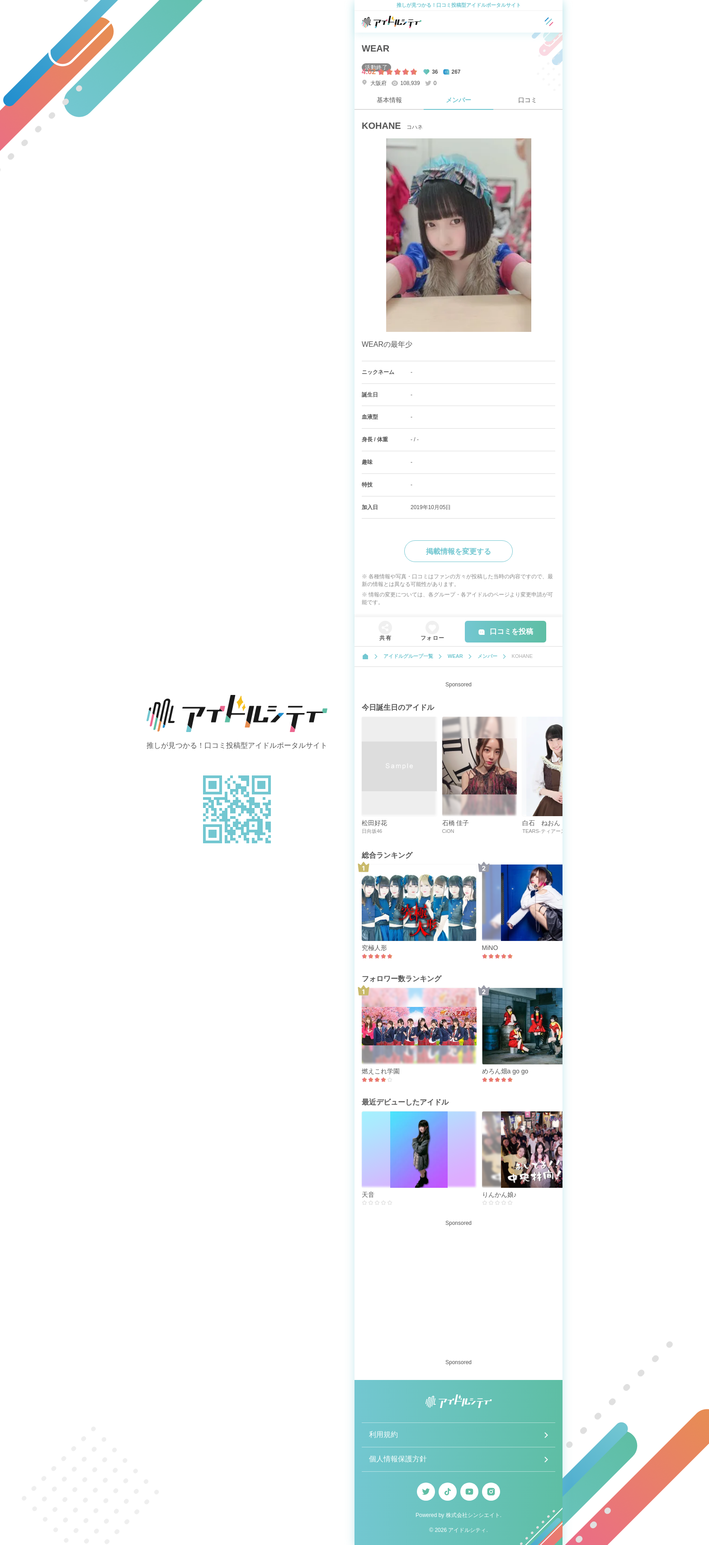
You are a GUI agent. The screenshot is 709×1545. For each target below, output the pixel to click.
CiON (448, 831)
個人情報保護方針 (398, 1459)
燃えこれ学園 (381, 1071)
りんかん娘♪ (499, 1194)
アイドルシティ (467, 1530)
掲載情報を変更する (458, 551)
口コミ (527, 100)
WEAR (375, 48)
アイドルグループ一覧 (408, 656)
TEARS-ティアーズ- (544, 831)
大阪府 (374, 83)
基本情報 (389, 100)
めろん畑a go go (505, 1071)
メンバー (458, 100)
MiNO (490, 947)
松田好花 (374, 823)
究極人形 (374, 947)
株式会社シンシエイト (473, 1515)
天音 (368, 1194)
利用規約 (383, 1434)
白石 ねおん (541, 823)
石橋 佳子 (455, 823)
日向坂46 (372, 831)
